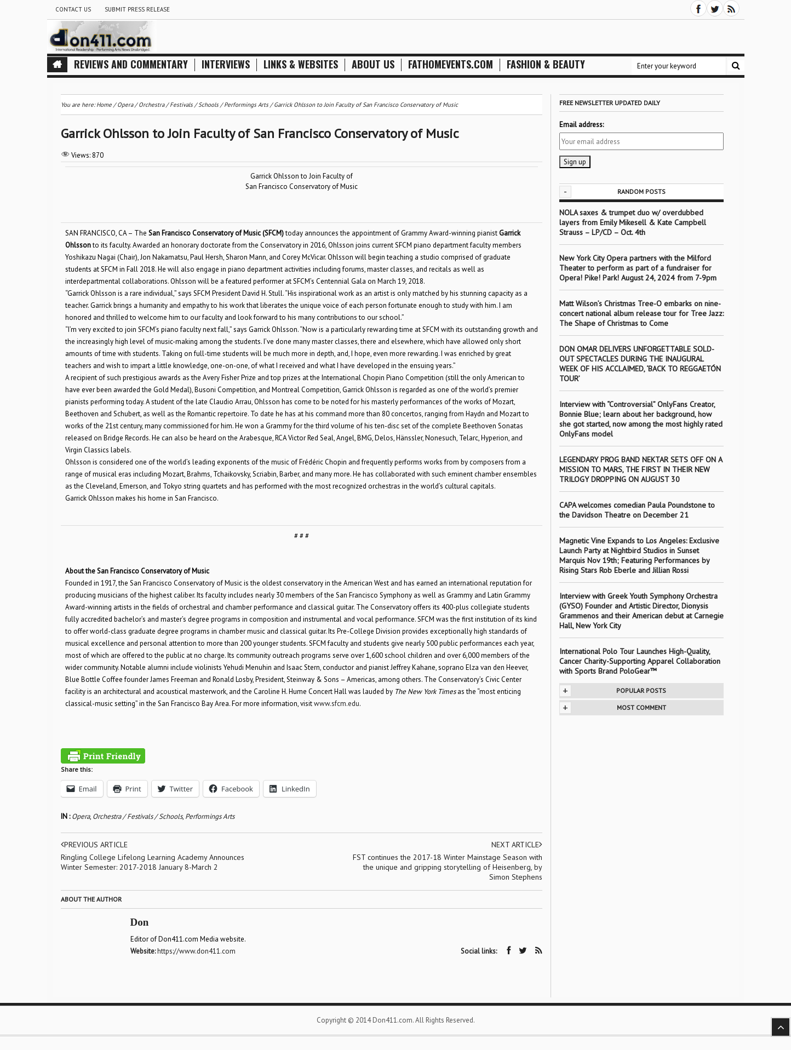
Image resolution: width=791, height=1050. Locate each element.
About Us (373, 64)
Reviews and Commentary (131, 64)
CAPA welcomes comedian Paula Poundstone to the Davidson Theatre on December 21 (637, 510)
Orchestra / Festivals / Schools (137, 816)
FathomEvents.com (450, 64)
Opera (81, 816)
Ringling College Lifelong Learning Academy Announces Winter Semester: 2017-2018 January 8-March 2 (152, 862)
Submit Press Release (137, 9)
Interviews (226, 64)
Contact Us (73, 9)
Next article (516, 845)
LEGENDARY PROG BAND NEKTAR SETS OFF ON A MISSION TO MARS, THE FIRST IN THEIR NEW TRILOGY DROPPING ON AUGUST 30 (640, 469)
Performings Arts (209, 816)
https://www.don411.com (196, 951)
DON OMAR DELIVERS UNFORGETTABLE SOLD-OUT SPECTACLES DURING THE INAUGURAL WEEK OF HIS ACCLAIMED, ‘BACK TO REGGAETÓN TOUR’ (640, 363)
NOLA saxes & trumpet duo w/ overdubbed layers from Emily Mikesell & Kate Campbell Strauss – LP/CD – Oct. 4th (632, 222)
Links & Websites (300, 64)
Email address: (581, 124)
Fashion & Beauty (546, 64)
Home (104, 104)
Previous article (94, 845)
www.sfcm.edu (336, 703)
